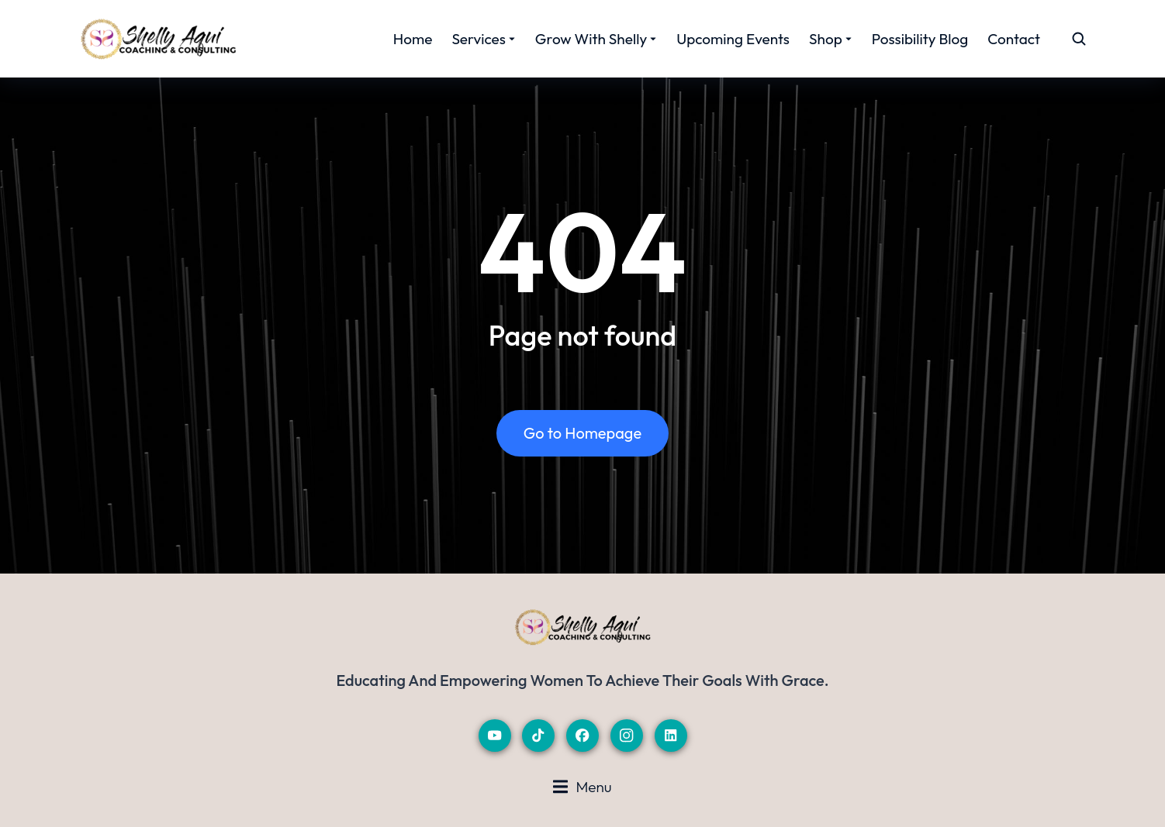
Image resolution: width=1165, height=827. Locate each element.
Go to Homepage (582, 433)
